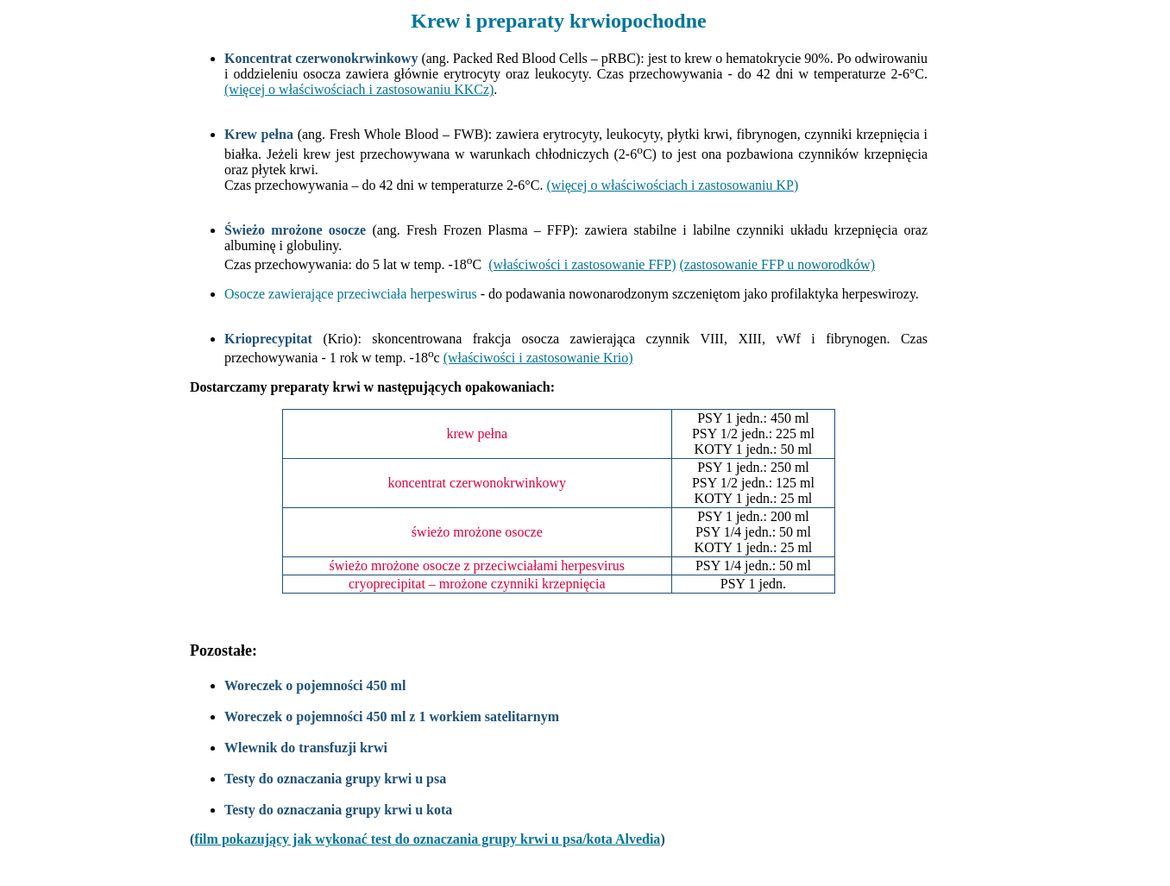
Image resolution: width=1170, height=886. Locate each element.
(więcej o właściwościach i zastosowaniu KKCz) (359, 89)
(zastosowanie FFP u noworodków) (777, 264)
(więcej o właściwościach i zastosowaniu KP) (672, 185)
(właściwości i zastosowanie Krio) (538, 357)
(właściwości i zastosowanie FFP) (582, 264)
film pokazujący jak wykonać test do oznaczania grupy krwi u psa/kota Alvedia (427, 839)
